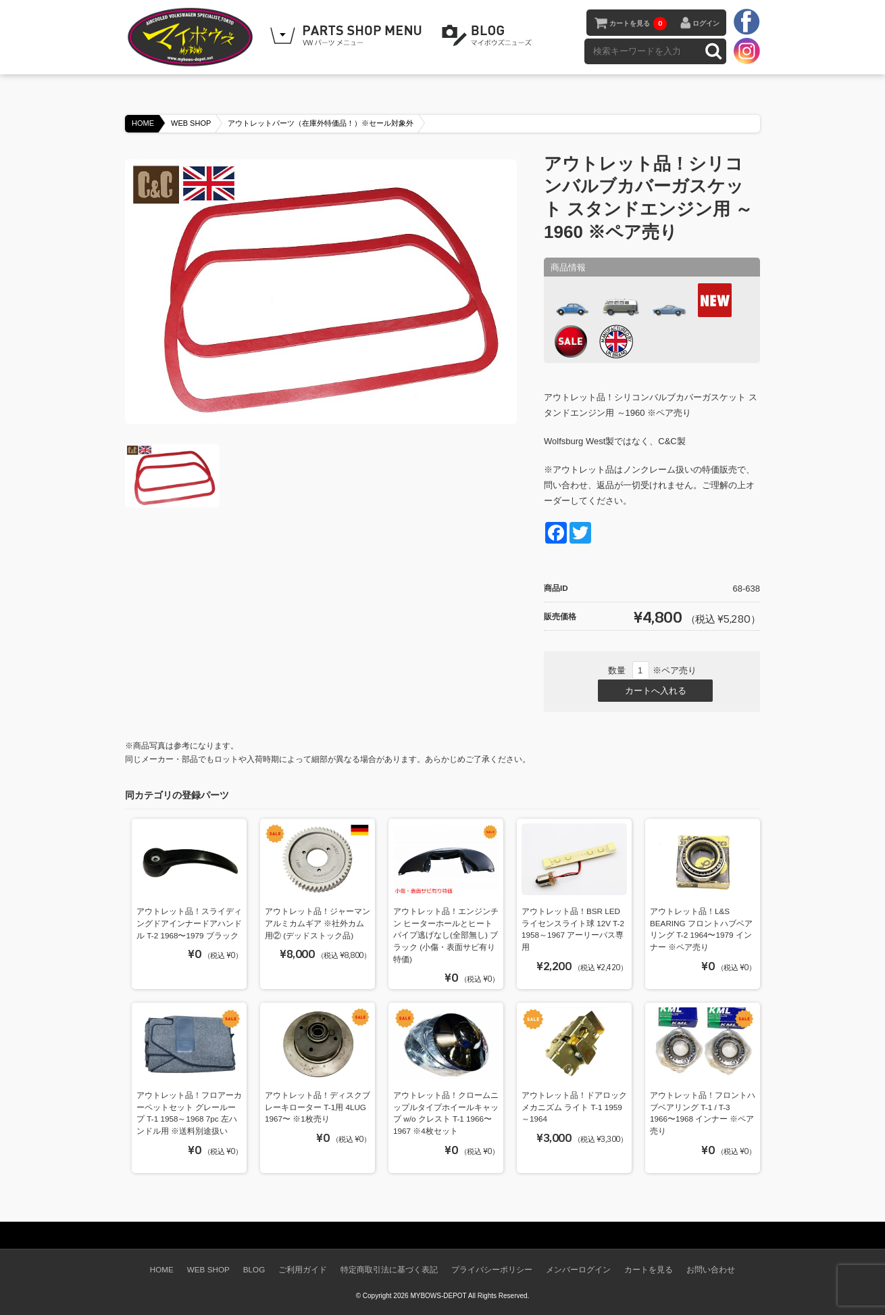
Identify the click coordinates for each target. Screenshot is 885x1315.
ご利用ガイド (302, 1269)
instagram (746, 50)
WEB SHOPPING (348, 36)
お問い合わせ (710, 1269)
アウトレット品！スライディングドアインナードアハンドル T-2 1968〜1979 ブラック (189, 923)
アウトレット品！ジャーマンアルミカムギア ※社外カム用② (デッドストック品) (317, 923)
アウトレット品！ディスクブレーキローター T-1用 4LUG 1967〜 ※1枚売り (317, 1107)
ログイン (705, 23)
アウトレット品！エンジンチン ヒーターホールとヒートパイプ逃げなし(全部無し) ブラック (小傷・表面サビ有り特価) (446, 935)
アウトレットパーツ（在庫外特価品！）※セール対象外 (320, 123)
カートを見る (638, 23)
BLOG (489, 36)
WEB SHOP (191, 123)
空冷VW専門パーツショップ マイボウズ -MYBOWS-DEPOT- (192, 37)
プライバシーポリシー (491, 1269)
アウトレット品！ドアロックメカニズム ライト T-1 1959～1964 (574, 1107)
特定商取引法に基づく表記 (389, 1269)
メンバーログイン (578, 1269)
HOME (143, 123)
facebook (746, 22)
